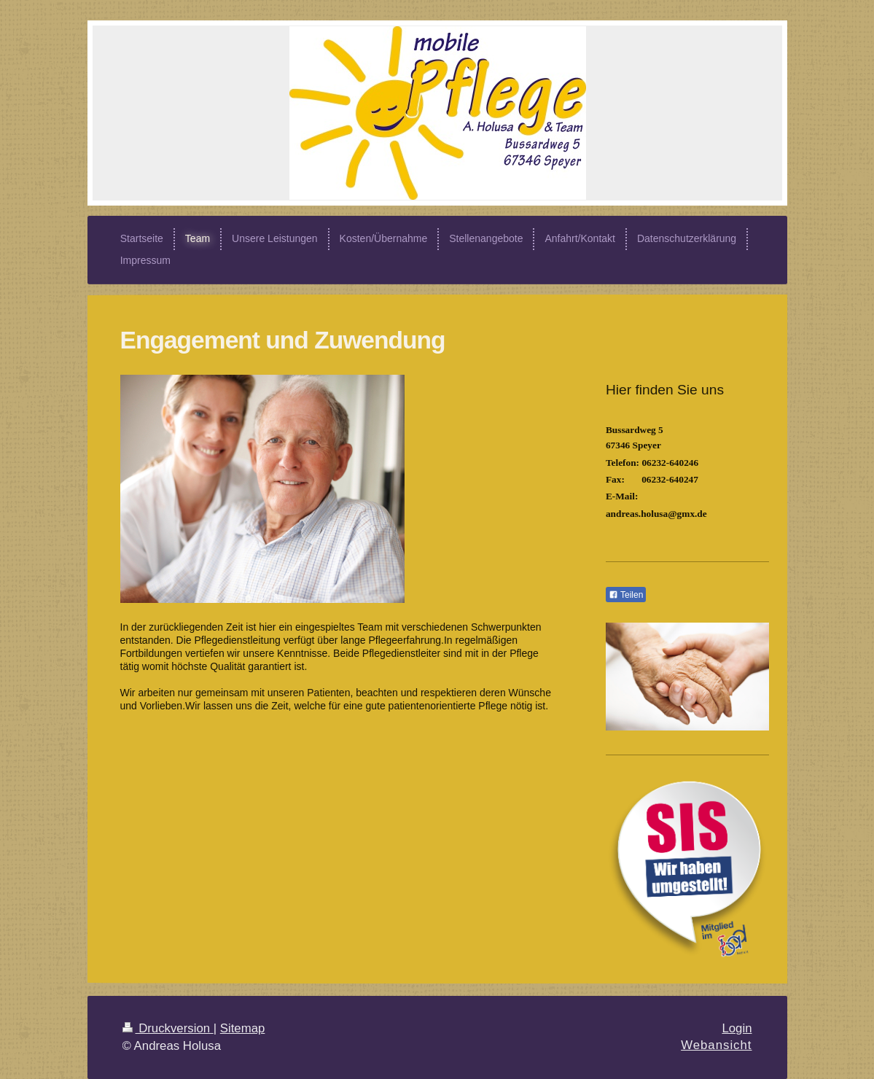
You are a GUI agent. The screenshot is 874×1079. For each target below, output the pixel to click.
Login (737, 1028)
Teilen (626, 595)
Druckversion (168, 1028)
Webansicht (716, 1045)
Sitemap (242, 1028)
